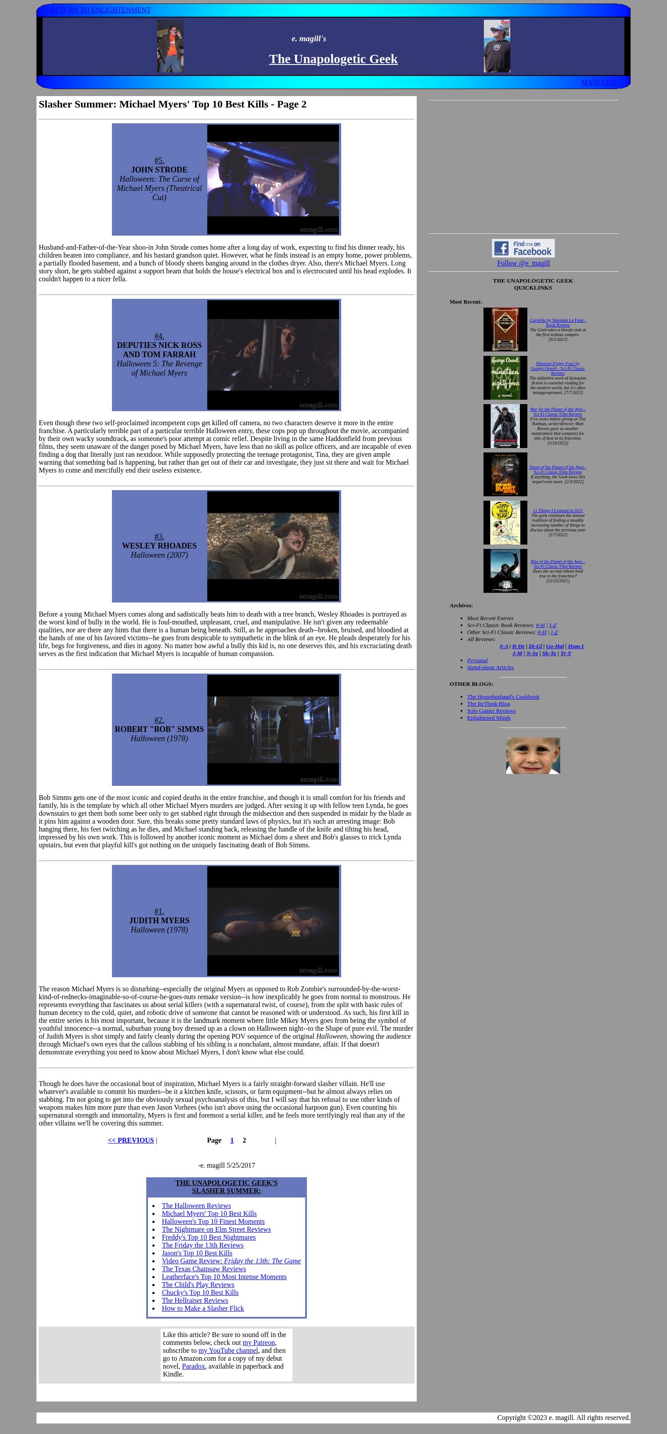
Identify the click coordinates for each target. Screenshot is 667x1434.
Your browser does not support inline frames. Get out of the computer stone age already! (226, 1355)
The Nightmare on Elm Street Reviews (216, 1229)
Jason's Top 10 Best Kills (197, 1253)
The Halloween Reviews (196, 1205)
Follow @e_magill (523, 263)
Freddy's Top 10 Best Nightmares (209, 1237)
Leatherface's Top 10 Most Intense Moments (224, 1276)
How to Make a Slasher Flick (203, 1308)
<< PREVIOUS (131, 1140)
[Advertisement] (523, 167)
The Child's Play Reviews (198, 1284)
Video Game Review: (231, 1261)
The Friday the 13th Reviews (203, 1245)
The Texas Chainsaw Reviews (204, 1269)
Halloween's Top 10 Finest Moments (213, 1221)
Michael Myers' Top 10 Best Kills (209, 1213)
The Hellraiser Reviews (195, 1300)
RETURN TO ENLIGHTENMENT (100, 10)
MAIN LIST (599, 82)
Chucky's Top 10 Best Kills (200, 1292)
